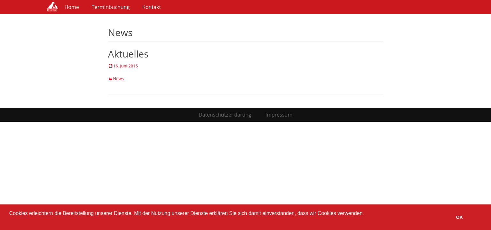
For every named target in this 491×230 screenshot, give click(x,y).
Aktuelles (128, 53)
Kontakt (151, 7)
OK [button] (459, 217)
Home (72, 7)
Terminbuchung (111, 7)
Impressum (278, 114)
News (118, 78)
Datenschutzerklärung (225, 114)
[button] (10, 222)
